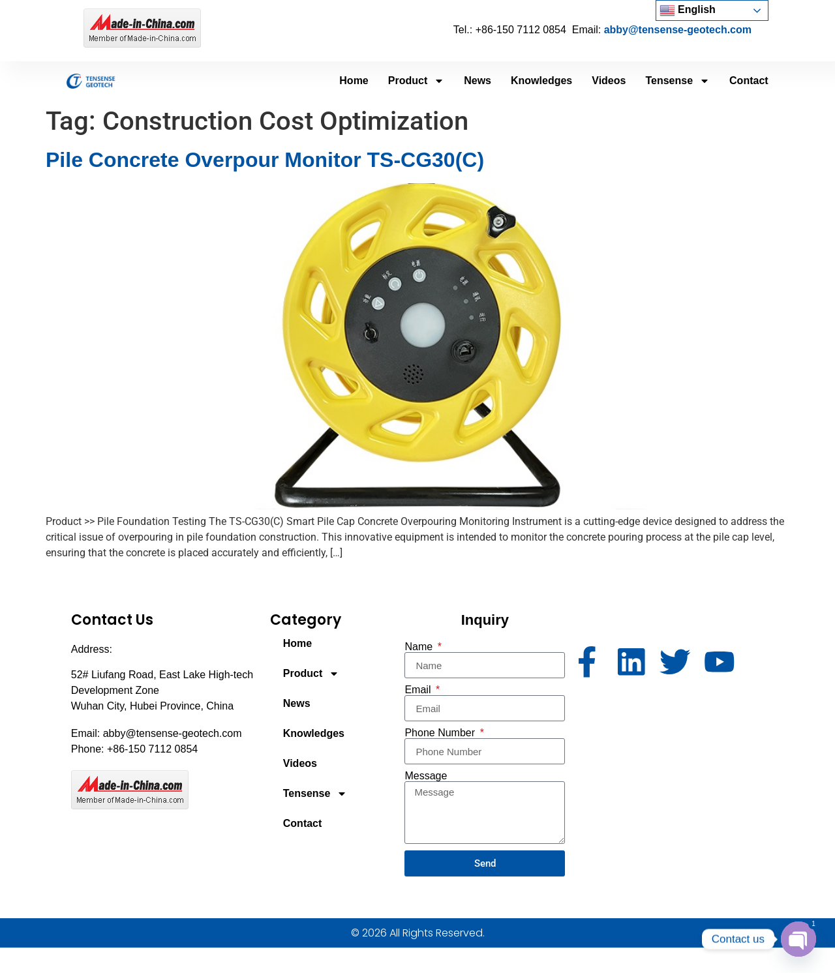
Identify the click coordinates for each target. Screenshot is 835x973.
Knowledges (541, 80)
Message (425, 776)
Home (353, 80)
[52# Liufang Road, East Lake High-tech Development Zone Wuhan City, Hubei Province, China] (667, 763)
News (477, 80)
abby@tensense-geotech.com (678, 29)
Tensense (677, 80)
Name (419, 647)
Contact (748, 80)
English (688, 10)
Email (418, 690)
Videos (609, 80)
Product (416, 80)
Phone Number (441, 733)
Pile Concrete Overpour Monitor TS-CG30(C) (265, 160)
